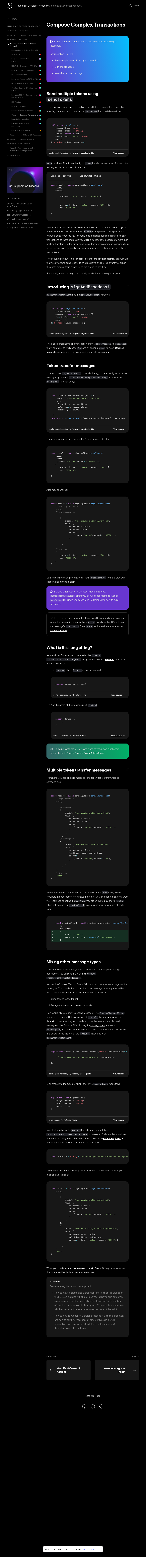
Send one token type (61, 176)
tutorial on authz (58, 630)
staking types (97, 1025)
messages (103, 352)
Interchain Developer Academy (33, 5)
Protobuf (109, 659)
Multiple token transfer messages (22, 223)
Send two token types (90, 176)
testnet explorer (112, 1138)
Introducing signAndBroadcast (21, 210)
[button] (25, 31)
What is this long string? (18, 219)
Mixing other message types (20, 227)
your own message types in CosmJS (84, 1268)
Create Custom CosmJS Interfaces (85, 753)
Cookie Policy (88, 1549)
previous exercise (62, 107)
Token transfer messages (19, 215)
